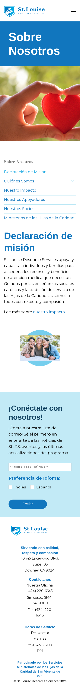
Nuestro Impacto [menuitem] (20, 190)
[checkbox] (40, 487)
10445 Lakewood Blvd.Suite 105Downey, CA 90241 (40, 564)
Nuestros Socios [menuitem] (19, 208)
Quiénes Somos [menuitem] (19, 181)
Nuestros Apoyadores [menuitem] (24, 199)
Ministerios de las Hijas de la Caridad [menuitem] (39, 218)
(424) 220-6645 (40, 591)
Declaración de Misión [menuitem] (25, 172)
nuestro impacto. (49, 312)
